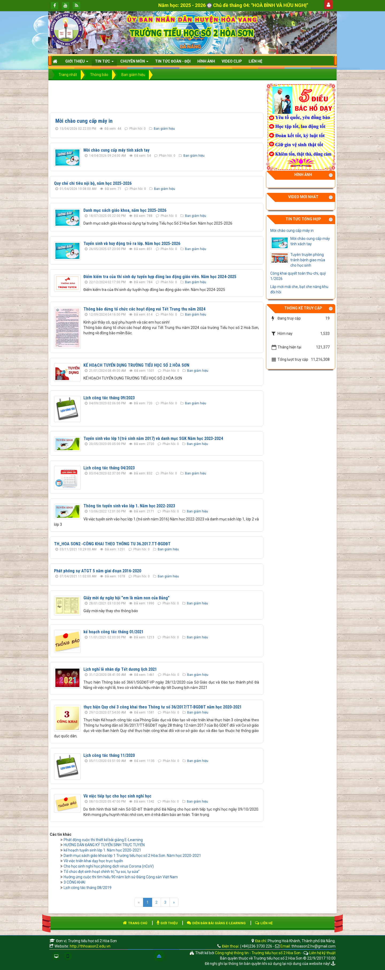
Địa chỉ (260, 941)
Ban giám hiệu (164, 129)
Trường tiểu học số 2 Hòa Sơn (92, 941)
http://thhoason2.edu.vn (90, 946)
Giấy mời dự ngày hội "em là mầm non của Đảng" (126, 597)
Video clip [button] (232, 61)
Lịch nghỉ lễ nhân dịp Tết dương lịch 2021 (120, 669)
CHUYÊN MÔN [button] (134, 62)
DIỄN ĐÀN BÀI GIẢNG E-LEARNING (216, 923)
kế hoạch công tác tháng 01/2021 (113, 631)
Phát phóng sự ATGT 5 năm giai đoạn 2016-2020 (97, 570)
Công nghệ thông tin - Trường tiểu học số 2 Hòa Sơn (258, 953)
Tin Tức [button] (104, 62)
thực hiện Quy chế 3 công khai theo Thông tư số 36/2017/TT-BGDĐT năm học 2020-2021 (162, 707)
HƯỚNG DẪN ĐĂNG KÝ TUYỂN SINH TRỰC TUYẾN (104, 845)
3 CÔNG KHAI (74, 882)
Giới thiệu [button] (76, 62)
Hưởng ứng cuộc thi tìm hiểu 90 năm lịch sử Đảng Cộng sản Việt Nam (121, 877)
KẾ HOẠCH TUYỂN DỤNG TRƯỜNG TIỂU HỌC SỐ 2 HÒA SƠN (136, 365)
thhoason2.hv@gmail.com (313, 946)
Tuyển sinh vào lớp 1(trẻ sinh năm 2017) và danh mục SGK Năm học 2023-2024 (153, 438)
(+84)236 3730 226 (256, 946)
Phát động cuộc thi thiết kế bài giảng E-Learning (103, 840)
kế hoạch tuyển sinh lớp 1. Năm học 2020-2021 (102, 850)
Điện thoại (230, 946)
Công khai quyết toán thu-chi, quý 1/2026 (298, 276)
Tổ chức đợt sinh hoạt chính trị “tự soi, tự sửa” (102, 871)
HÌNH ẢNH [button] (206, 61)
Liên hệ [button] (255, 61)
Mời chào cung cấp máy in (84, 121)
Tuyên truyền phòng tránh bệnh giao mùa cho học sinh (307, 259)
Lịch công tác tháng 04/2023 (109, 467)
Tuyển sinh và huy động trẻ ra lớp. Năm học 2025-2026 (131, 243)
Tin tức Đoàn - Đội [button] (173, 61)
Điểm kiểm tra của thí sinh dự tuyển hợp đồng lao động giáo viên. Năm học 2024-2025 (159, 276)
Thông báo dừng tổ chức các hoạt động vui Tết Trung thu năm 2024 (144, 309)
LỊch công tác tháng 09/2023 (109, 397)
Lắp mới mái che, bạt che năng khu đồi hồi (299, 289)
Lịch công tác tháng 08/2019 (87, 887)
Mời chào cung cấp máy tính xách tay (116, 150)
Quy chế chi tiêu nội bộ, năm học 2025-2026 (93, 183)
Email (285, 946)
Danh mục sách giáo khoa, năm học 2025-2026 (124, 210)
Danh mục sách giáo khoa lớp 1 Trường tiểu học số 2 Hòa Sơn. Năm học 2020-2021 (132, 855)
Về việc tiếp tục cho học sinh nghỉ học (117, 796)
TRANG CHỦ (135, 923)
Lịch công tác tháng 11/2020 (109, 755)
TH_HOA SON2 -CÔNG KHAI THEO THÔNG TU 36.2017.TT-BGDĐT (112, 543)
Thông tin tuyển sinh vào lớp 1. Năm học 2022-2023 (129, 505)
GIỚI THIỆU (167, 923)
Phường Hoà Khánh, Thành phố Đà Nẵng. (302, 941)
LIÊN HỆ (264, 923)
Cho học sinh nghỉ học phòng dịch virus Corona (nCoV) (109, 866)
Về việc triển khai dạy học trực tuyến (93, 861)
